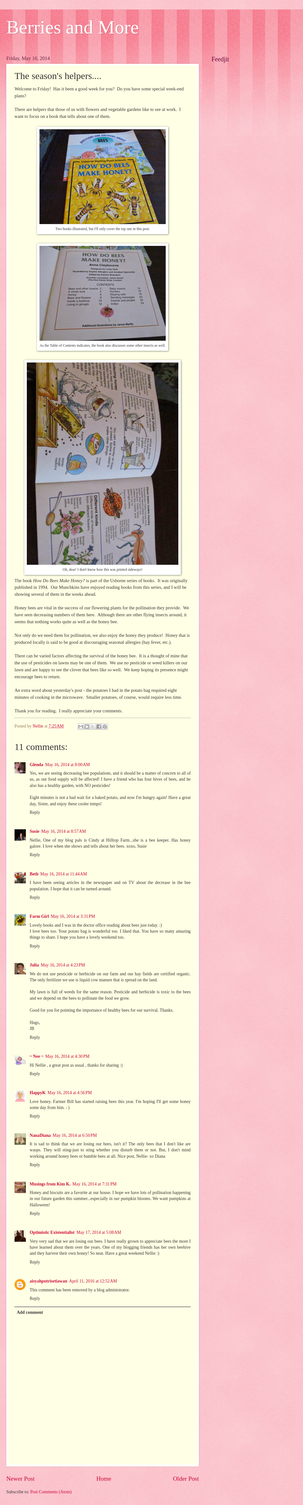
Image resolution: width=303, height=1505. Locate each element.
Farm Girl (39, 916)
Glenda (36, 764)
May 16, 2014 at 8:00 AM (67, 764)
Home (103, 1478)
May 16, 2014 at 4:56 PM (70, 1092)
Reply (35, 812)
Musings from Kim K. (50, 1184)
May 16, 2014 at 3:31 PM (73, 916)
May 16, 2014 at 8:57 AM (63, 831)
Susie (34, 831)
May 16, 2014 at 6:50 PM (75, 1135)
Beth (34, 874)
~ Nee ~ (36, 1056)
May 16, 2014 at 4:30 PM (67, 1056)
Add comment (30, 1312)
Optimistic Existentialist (52, 1232)
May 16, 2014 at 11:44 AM (63, 874)
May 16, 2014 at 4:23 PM (63, 965)
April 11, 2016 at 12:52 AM (93, 1281)
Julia (34, 965)
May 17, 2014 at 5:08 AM (98, 1232)
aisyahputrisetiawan (48, 1281)
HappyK (38, 1092)
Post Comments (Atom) (51, 1492)
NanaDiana (40, 1135)
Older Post (186, 1478)
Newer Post (20, 1478)
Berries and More (72, 27)
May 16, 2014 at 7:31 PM (94, 1184)
